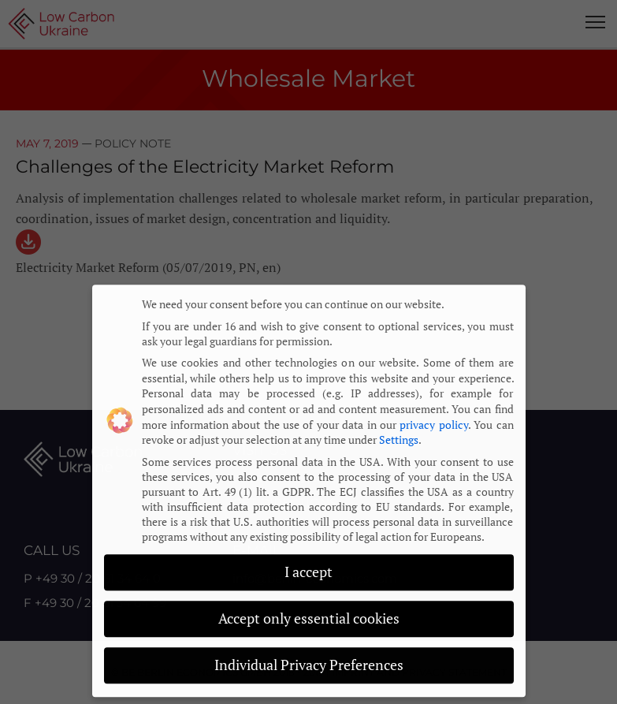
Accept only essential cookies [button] (309, 607)
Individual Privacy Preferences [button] (308, 653)
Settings (398, 427)
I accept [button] (308, 561)
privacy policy (433, 412)
